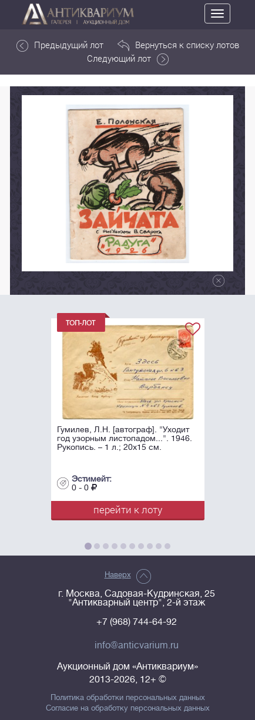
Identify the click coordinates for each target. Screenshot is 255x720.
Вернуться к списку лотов (178, 45)
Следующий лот (128, 58)
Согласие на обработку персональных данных (128, 708)
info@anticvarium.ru (137, 645)
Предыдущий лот (59, 45)
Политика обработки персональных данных (128, 698)
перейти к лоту (127, 509)
